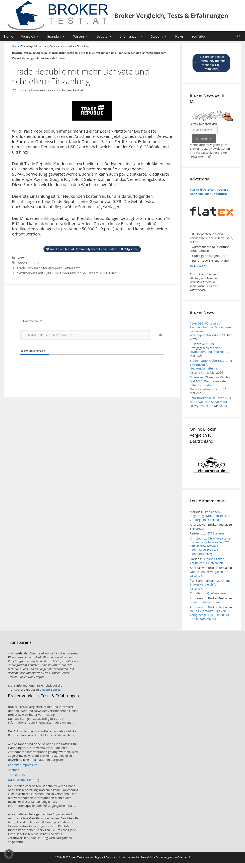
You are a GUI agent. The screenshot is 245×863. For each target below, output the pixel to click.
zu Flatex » (198, 265)
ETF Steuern (198, 528)
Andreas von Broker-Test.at (209, 607)
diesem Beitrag (50, 689)
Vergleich (32, 36)
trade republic (28, 262)
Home (8, 36)
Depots (106, 36)
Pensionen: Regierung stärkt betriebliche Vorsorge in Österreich (210, 516)
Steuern (161, 36)
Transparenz (16, 775)
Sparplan (58, 36)
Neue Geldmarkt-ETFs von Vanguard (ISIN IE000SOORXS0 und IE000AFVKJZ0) (211, 615)
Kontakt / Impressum (22, 765)
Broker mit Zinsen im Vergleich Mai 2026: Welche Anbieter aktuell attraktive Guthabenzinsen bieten (211, 383)
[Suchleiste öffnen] (239, 36)
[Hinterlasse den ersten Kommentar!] (85, 335)
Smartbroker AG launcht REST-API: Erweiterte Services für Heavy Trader (211, 402)
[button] (9, 854)
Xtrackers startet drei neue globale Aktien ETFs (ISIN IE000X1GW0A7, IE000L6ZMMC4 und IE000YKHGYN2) (210, 546)
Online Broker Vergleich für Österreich (207, 561)
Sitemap (13, 770)
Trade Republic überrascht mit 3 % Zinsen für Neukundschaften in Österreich (211, 366)
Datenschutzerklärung (23, 780)
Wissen (83, 36)
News (179, 36)
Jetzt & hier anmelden (203, 124)
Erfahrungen (133, 36)
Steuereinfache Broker (205, 602)
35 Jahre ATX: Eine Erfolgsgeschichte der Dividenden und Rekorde (207, 348)
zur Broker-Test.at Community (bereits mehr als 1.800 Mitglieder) (91, 249)
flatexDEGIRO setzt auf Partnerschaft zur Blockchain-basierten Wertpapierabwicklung (210, 329)
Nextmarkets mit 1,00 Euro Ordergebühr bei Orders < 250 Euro (66, 273)
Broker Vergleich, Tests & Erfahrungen (171, 15)
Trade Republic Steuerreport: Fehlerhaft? (49, 268)
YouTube (198, 36)
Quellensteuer (217, 593)
